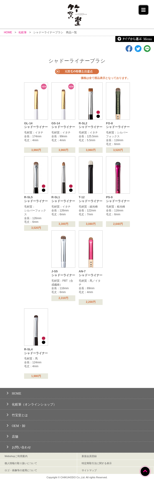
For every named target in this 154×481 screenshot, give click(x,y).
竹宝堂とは (17, 414)
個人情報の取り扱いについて (21, 463)
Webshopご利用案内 (16, 456)
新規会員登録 (89, 456)
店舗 (12, 436)
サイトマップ (89, 470)
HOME (14, 392)
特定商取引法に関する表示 (97, 463)
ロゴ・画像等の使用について (21, 470)
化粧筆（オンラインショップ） (31, 403)
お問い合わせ (19, 446)
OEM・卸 (16, 425)
